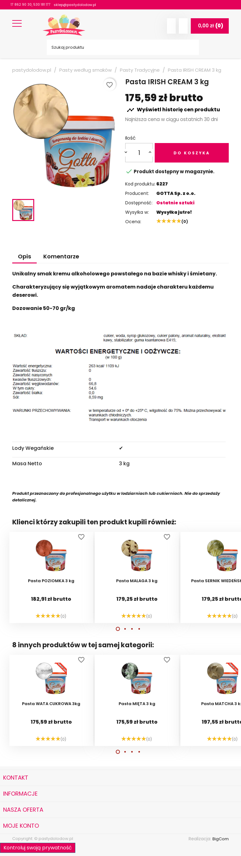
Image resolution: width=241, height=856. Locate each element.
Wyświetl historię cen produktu (173, 110)
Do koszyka (192, 153)
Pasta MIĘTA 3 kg (137, 704)
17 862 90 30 (22, 4)
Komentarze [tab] (61, 256)
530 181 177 (44, 4)
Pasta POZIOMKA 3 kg (51, 581)
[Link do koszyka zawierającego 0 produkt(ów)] (209, 26)
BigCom (220, 839)
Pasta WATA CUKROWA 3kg (51, 704)
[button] (118, 629)
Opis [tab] (24, 256)
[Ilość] (139, 152)
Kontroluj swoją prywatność (37, 846)
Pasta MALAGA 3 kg (137, 581)
